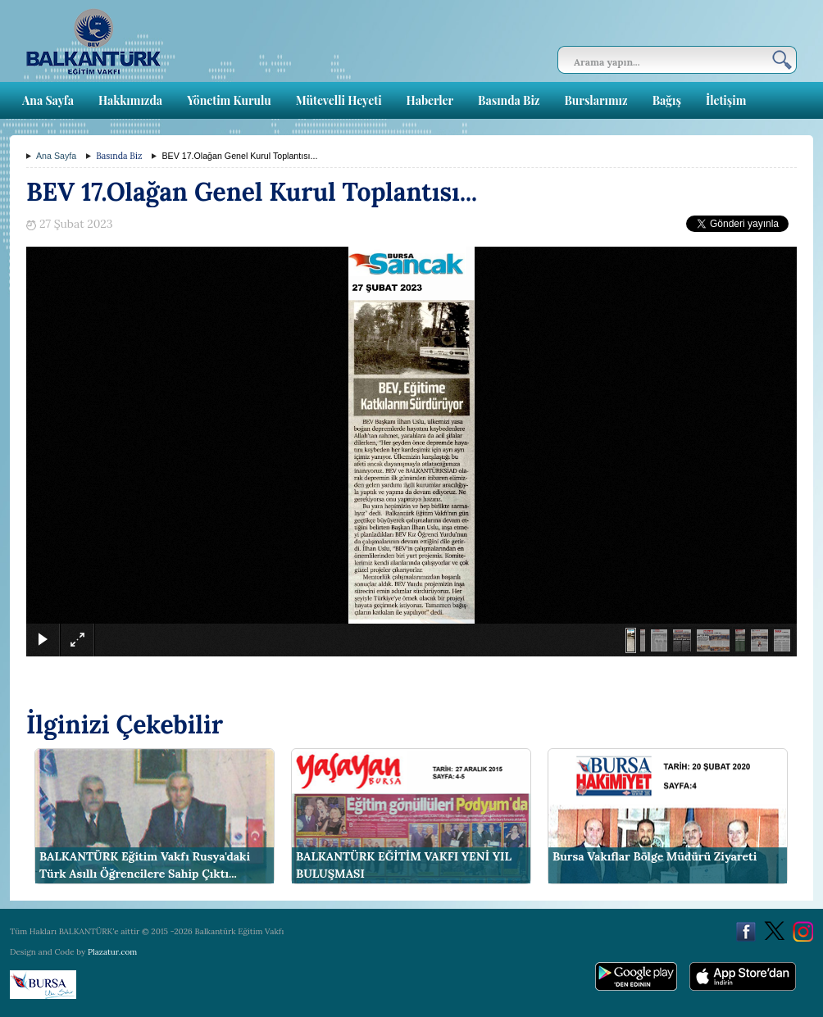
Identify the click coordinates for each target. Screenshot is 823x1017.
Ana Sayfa (48, 100)
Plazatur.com (112, 952)
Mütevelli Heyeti (339, 100)
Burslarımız (595, 100)
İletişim (726, 100)
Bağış (666, 100)
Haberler (430, 100)
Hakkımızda (130, 100)
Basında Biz (508, 100)
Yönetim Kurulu (229, 100)
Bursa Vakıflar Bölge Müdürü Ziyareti (654, 856)
